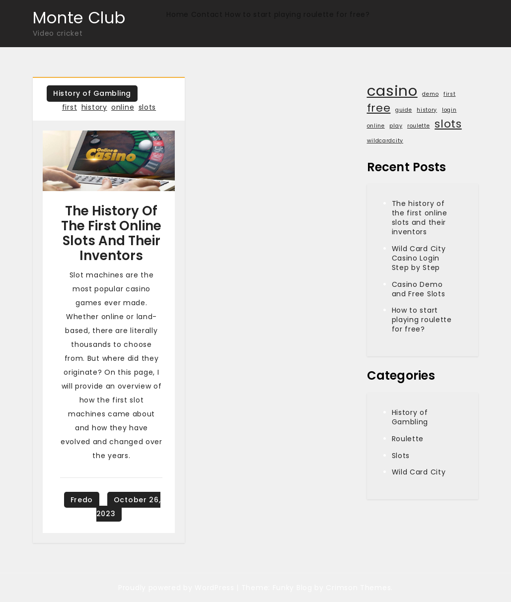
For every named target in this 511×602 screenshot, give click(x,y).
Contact (207, 14)
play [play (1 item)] (395, 126)
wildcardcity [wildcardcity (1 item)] (385, 140)
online (122, 107)
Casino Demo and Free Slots (418, 289)
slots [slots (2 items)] (448, 124)
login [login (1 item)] (449, 110)
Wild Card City (419, 472)
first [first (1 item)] (449, 94)
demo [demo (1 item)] (430, 94)
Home (177, 14)
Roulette (408, 439)
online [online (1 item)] (376, 126)
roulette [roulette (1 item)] (418, 126)
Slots (401, 456)
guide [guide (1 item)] (403, 110)
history (94, 107)
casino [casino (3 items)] (392, 91)
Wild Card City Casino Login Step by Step (419, 258)
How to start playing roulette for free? (297, 14)
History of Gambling (92, 93)
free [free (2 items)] (379, 108)
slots (147, 107)
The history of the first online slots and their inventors (111, 233)
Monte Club (79, 17)
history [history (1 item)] (427, 110)
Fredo (82, 500)
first (69, 107)
